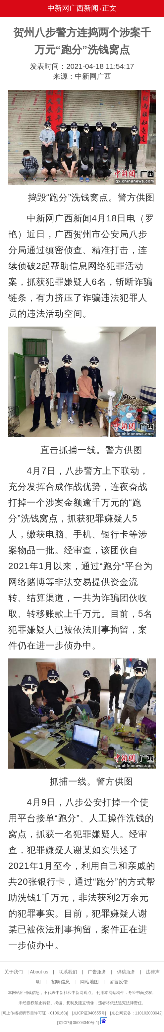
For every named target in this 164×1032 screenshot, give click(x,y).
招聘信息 (60, 981)
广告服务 (97, 971)
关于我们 (13, 971)
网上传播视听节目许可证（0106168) (34, 1013)
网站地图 (89, 981)
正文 (109, 8)
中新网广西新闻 (72, 8)
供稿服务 (126, 971)
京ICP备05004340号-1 (78, 1022)
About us (39, 971)
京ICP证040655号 (89, 1013)
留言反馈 (118, 981)
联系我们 (68, 971)
